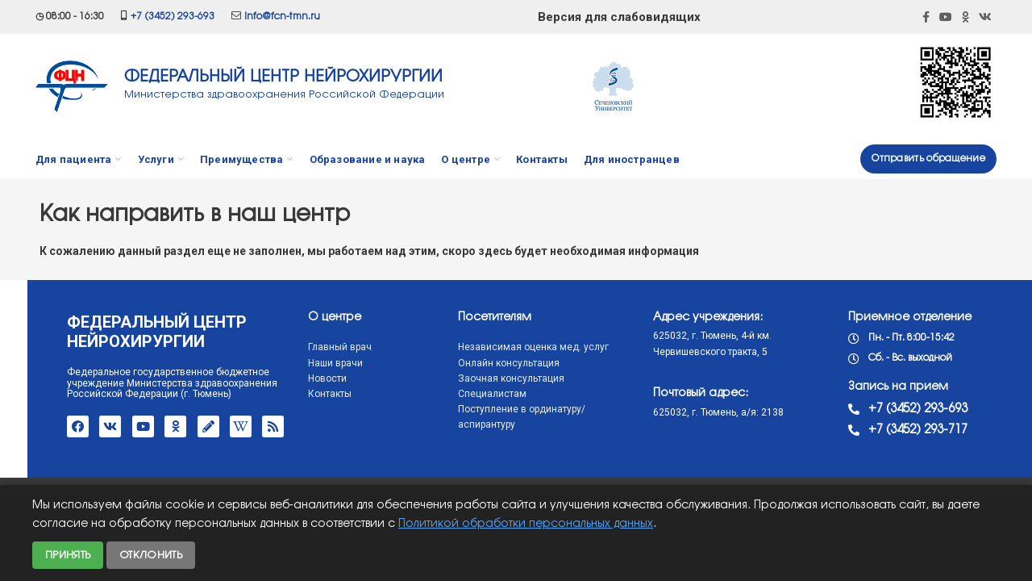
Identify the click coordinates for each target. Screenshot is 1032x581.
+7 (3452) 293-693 (172, 16)
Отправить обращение (928, 158)
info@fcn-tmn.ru (282, 16)
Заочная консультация (480, 378)
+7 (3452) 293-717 (886, 430)
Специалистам (461, 393)
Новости (296, 378)
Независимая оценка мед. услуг (502, 347)
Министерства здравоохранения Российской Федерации (284, 94)
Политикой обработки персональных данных (525, 524)
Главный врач (308, 347)
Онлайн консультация (477, 363)
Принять (67, 555)
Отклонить (150, 555)
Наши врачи (304, 363)
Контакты (298, 393)
